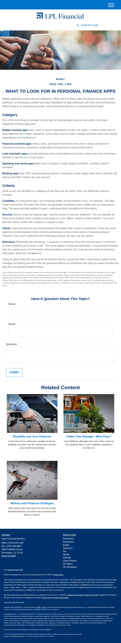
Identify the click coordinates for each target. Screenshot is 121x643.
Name (12, 304)
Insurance (67, 548)
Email (12, 324)
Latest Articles (70, 560)
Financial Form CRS (15, 570)
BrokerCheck (58, 575)
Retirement (68, 538)
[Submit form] (14, 372)
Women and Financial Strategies (32, 503)
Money (66, 554)
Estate (66, 545)
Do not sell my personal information (55, 598)
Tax (64, 551)
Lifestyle (67, 557)
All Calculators (70, 567)
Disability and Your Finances (32, 436)
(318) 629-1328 (87, 25)
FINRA (39, 607)
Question (11, 344)
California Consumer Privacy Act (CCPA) (82, 595)
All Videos (68, 564)
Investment (68, 542)
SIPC (44, 607)
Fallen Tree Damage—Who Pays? (88, 436)
